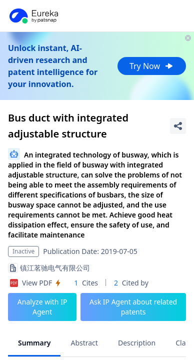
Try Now (152, 66)
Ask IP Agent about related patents (133, 306)
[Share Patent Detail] (178, 126)
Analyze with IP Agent (43, 306)
